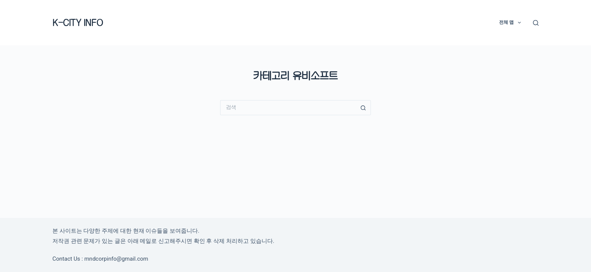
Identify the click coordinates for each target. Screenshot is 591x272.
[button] (519, 22)
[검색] (536, 23)
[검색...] (288, 107)
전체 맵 (511, 22)
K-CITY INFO (77, 22)
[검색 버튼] (363, 107)
